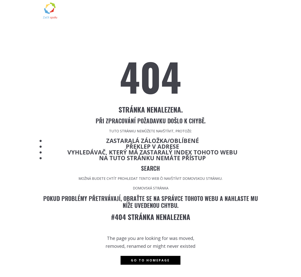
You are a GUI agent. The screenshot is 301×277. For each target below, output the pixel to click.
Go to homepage (150, 260)
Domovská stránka (150, 188)
